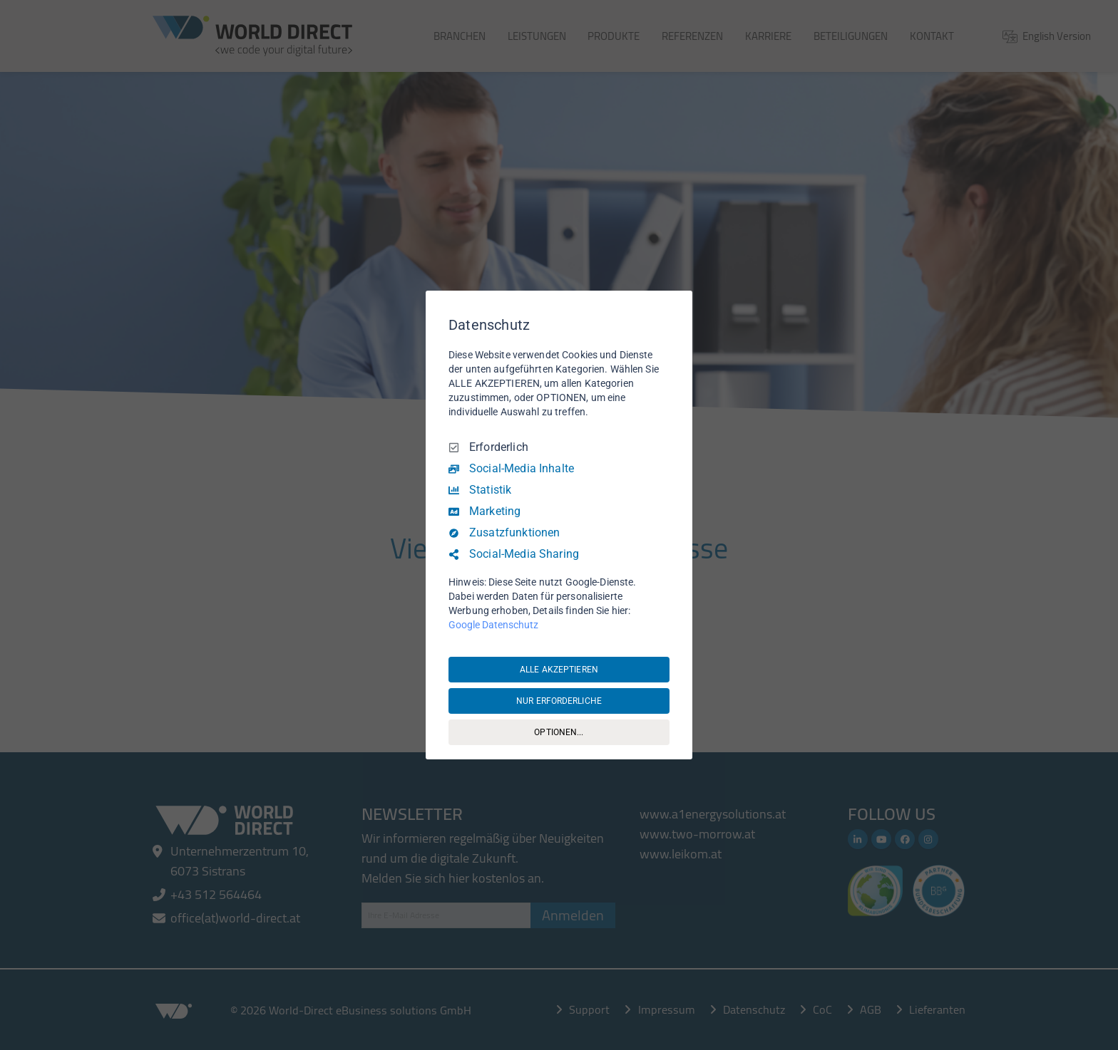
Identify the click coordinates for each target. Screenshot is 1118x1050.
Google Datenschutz (493, 624)
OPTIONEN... (558, 732)
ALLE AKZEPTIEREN (559, 670)
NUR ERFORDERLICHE (559, 701)
